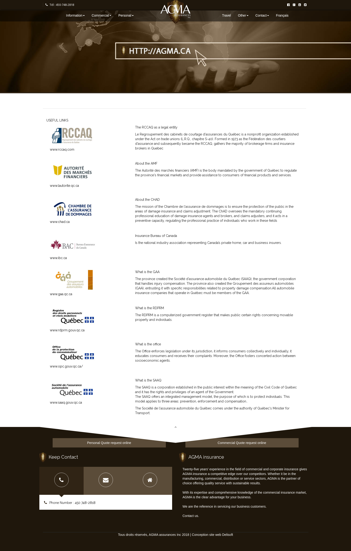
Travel (226, 15)
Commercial (102, 15)
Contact (262, 15)
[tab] (61, 481)
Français (282, 15)
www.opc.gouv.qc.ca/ (66, 366)
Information (75, 15)
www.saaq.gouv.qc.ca (66, 402)
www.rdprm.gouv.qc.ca (67, 330)
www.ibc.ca (58, 258)
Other (243, 15)
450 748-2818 (85, 503)
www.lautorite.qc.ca (64, 185)
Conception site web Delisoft (212, 535)
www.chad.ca (60, 222)
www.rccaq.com (62, 149)
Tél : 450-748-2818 (59, 5)
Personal (125, 15)
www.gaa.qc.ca (61, 294)
